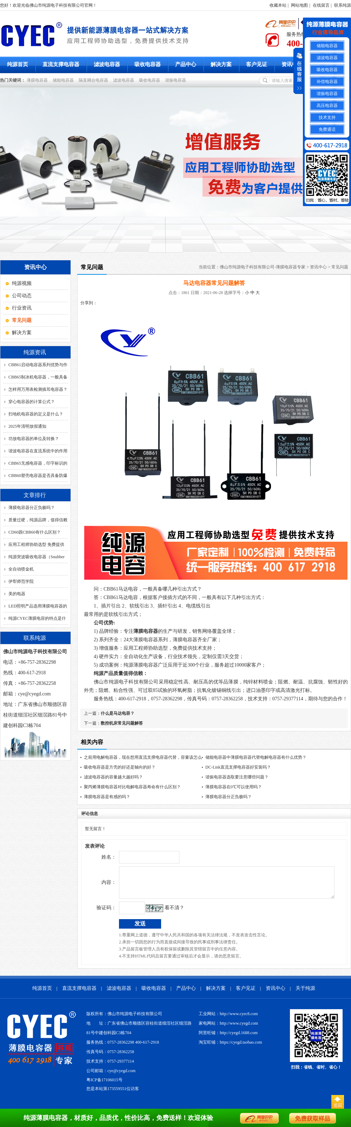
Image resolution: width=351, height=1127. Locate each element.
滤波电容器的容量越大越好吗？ (113, 777)
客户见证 (256, 64)
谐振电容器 (176, 80)
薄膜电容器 (38, 80)
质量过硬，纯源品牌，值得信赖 (37, 519)
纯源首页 (17, 64)
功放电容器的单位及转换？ (33, 438)
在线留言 (321, 5)
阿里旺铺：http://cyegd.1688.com (228, 1038)
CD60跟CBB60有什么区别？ (34, 532)
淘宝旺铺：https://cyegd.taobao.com (230, 1047)
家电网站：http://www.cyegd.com (228, 1028)
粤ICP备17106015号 (104, 1085)
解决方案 (221, 64)
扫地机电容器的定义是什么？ (35, 414)
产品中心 (185, 64)
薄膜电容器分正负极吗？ (31, 507)
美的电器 (16, 593)
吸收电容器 (147, 64)
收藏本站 (278, 5)
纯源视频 (22, 283)
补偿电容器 (327, 81)
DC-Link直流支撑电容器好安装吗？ (238, 767)
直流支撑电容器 (60, 64)
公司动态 (22, 295)
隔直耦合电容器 (94, 80)
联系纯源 (342, 5)
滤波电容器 (107, 64)
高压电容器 (327, 105)
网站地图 (299, 5)
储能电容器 (64, 80)
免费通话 (327, 129)
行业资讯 (22, 308)
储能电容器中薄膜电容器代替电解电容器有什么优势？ (255, 757)
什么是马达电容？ (117, 713)
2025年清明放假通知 (27, 426)
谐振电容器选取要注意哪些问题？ (237, 777)
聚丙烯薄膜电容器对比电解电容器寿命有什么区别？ (132, 786)
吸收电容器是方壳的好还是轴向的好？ (119, 767)
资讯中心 (292, 64)
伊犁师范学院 (21, 581)
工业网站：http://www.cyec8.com (228, 1019)
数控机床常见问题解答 (122, 723)
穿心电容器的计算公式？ (31, 401)
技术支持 (327, 117)
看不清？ (160, 913)
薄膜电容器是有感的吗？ (107, 796)
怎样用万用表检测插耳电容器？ (37, 389)
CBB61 (121, 589)
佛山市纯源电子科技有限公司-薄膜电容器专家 (262, 267)
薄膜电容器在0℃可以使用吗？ (233, 786)
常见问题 (339, 267)
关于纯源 (305, 993)
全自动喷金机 (21, 569)
